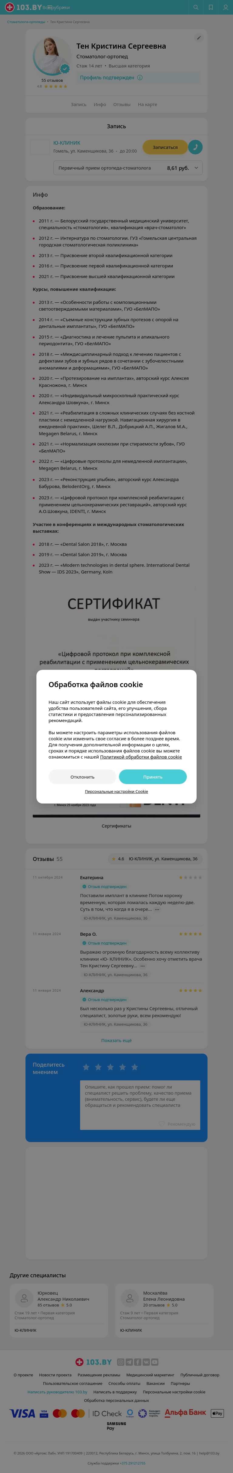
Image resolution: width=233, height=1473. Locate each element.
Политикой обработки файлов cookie (141, 757)
